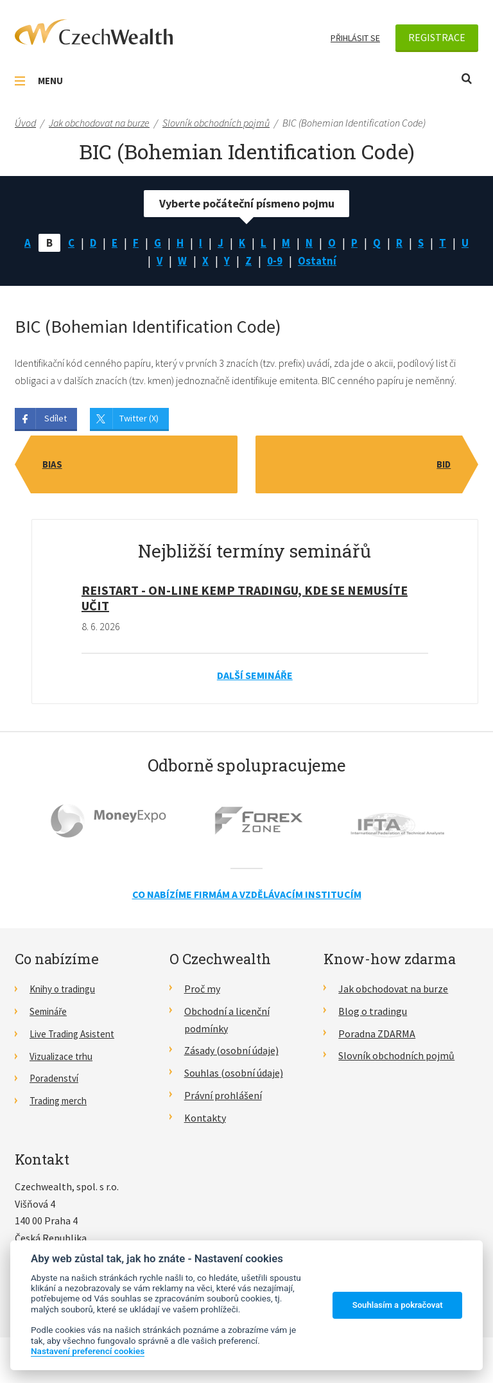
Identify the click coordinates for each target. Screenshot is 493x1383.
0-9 (286, 262)
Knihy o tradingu (66, 991)
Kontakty (205, 1119)
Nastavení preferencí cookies (87, 1351)
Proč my (202, 991)
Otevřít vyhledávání (467, 78)
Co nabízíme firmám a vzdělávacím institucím (246, 896)
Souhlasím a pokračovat (397, 1305)
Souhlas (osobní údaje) (233, 1075)
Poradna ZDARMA (376, 1035)
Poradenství (56, 1080)
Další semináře (255, 677)
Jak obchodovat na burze (393, 991)
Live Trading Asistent (76, 1035)
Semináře (50, 1013)
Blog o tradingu (372, 1013)
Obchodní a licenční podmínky (227, 1022)
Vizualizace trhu (64, 1058)
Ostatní (330, 262)
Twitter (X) (139, 421)
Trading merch (62, 1103)
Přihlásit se (355, 38)
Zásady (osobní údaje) (231, 1052)
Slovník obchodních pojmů (396, 1058)
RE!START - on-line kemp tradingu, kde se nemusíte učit (245, 600)
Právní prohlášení (223, 1097)
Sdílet (55, 421)
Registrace (436, 37)
